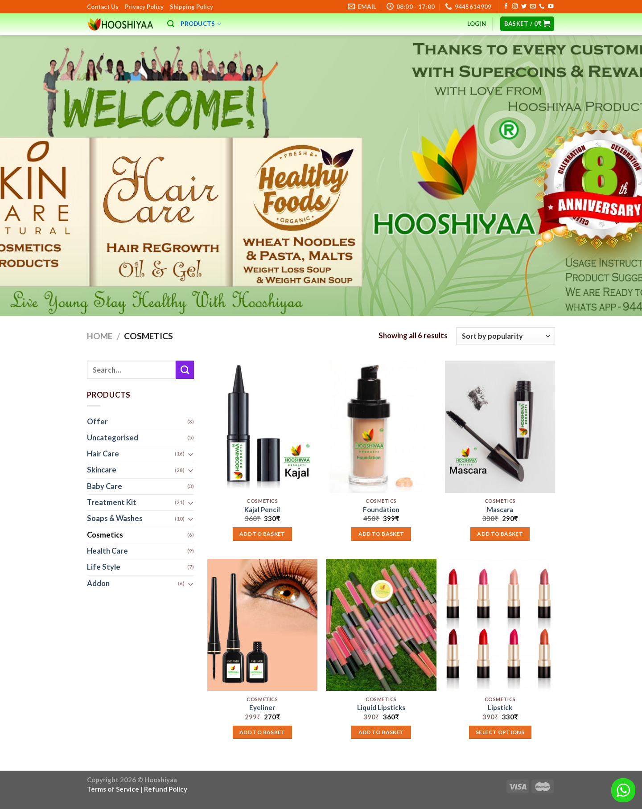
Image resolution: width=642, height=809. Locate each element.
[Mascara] (500, 427)
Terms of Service (113, 789)
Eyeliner (262, 707)
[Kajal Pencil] (262, 427)
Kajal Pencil (262, 509)
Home (99, 336)
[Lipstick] (500, 625)
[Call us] (541, 7)
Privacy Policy (144, 6)
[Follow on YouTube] (550, 7)
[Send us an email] (532, 7)
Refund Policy (165, 789)
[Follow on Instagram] (515, 7)
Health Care (107, 550)
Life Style (103, 567)
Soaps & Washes (115, 518)
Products (201, 24)
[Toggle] (190, 454)
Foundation (381, 509)
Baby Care (104, 486)
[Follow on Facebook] (506, 7)
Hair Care (103, 454)
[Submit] (185, 370)
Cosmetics (105, 534)
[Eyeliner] (262, 625)
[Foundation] (381, 427)
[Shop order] (505, 336)
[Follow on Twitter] (524, 7)
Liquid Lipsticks (381, 707)
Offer (97, 421)
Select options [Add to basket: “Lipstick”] (500, 732)
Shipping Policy (191, 6)
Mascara (500, 509)
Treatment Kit (111, 502)
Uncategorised (112, 437)
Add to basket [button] (262, 533)
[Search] (170, 24)
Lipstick (500, 707)
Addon (98, 583)
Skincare (101, 470)
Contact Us (103, 6)
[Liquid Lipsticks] (381, 625)
